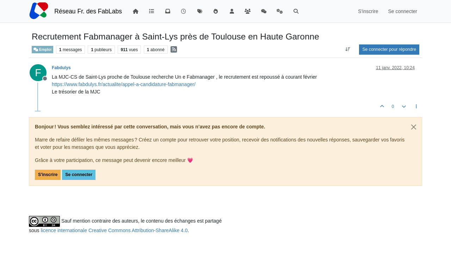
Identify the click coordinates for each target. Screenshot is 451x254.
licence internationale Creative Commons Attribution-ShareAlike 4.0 (114, 230)
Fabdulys (61, 67)
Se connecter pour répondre (389, 49)
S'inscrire (47, 174)
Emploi (42, 49)
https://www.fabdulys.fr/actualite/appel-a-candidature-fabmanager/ (124, 84)
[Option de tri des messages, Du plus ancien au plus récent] (347, 49)
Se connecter (78, 174)
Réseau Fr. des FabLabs (88, 11)
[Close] (414, 127)
